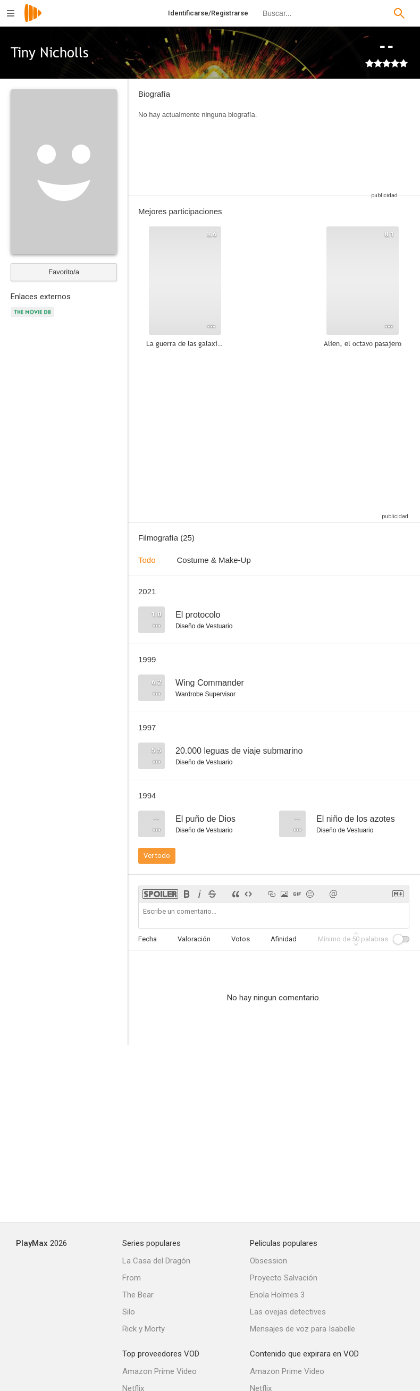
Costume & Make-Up (214, 559)
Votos (240, 939)
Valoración (194, 939)
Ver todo (157, 855)
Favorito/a (63, 272)
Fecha (147, 939)
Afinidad (284, 939)
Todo (147, 559)
